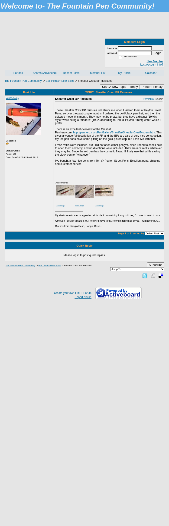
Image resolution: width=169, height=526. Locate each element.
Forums (18, 73)
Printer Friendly (152, 86)
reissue (159, 237)
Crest (146, 237)
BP (152, 237)
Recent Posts (71, 73)
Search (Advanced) (45, 73)
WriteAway (12, 98)
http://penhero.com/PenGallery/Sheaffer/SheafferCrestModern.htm (114, 132)
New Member (155, 61)
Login (157, 53)
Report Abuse (83, 297)
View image (60, 206)
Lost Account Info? (151, 64)
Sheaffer (138, 237)
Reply (134, 86)
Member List (97, 73)
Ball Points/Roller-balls (60, 80)
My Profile (124, 73)
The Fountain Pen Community (23, 80)
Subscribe (155, 265)
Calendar (150, 73)
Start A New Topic (114, 86)
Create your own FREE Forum (72, 293)
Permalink (148, 99)
